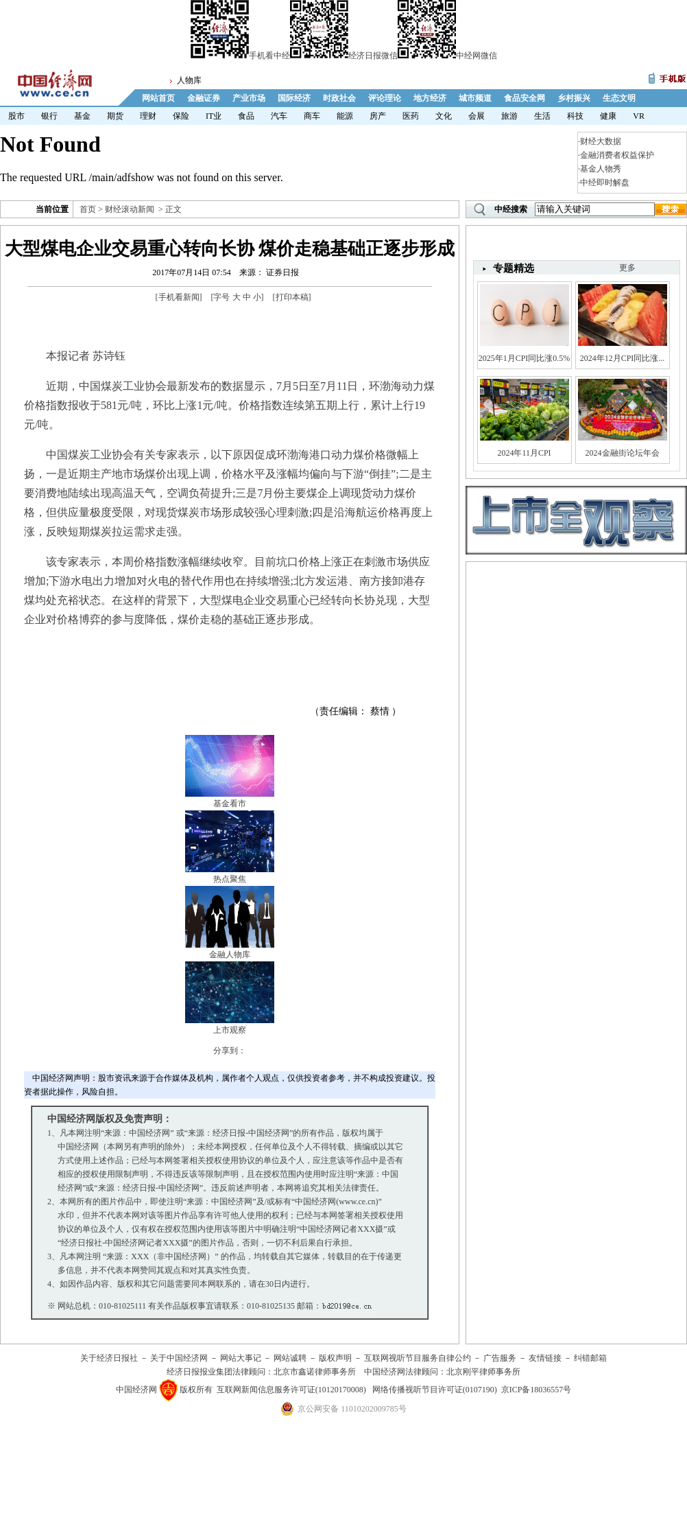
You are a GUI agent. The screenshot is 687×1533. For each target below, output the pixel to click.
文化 (443, 116)
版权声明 (335, 1358)
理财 (148, 116)
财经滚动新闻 (129, 209)
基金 (82, 116)
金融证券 (203, 98)
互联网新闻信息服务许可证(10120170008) (291, 1389)
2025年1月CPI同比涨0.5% (524, 358)
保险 (181, 116)
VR (638, 116)
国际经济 (294, 98)
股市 (16, 116)
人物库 (189, 80)
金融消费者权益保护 (617, 155)
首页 (88, 209)
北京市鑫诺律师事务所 (315, 1372)
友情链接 (545, 1358)
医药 (410, 116)
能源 (345, 116)
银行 (49, 116)
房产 (378, 116)
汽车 (279, 116)
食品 (246, 116)
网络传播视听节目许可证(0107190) (434, 1389)
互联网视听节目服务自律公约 (417, 1358)
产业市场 (248, 98)
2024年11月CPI (524, 453)
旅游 (509, 116)
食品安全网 (524, 98)
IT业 (213, 116)
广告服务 (499, 1358)
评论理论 (384, 98)
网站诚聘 (290, 1358)
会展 (476, 116)
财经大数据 (600, 141)
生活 (542, 116)
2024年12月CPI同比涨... (622, 358)
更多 (627, 267)
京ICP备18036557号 (536, 1389)
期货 (115, 116)
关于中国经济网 (179, 1358)
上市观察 (229, 1030)
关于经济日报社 (109, 1358)
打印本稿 (292, 297)
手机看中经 (240, 55)
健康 (608, 116)
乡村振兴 (573, 98)
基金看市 (229, 803)
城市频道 (475, 98)
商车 (312, 116)
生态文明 (619, 98)
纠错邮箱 (590, 1358)
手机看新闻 (179, 297)
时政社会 (339, 98)
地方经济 (429, 98)
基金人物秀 (600, 169)
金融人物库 (229, 954)
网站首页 (158, 98)
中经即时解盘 (604, 182)
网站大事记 (240, 1358)
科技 (575, 116)
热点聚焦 (229, 879)
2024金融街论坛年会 (623, 453)
